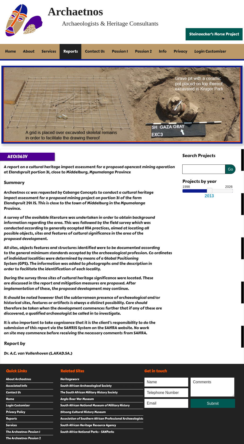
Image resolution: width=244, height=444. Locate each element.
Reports (70, 51)
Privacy (180, 51)
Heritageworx (69, 379)
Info (163, 51)
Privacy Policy (15, 412)
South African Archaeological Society (86, 386)
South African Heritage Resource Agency (88, 425)
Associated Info (16, 386)
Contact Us (95, 51)
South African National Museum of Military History (95, 405)
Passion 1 (120, 51)
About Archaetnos (18, 379)
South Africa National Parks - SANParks (87, 432)
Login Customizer (210, 51)
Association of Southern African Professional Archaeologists (101, 419)
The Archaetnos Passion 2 (23, 438)
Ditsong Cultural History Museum (83, 412)
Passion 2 (143, 51)
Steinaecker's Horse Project (214, 34)
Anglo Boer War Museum (77, 399)
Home (10, 51)
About (29, 51)
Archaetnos (75, 11)
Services (49, 51)
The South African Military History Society (89, 392)
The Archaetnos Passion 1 (23, 432)
